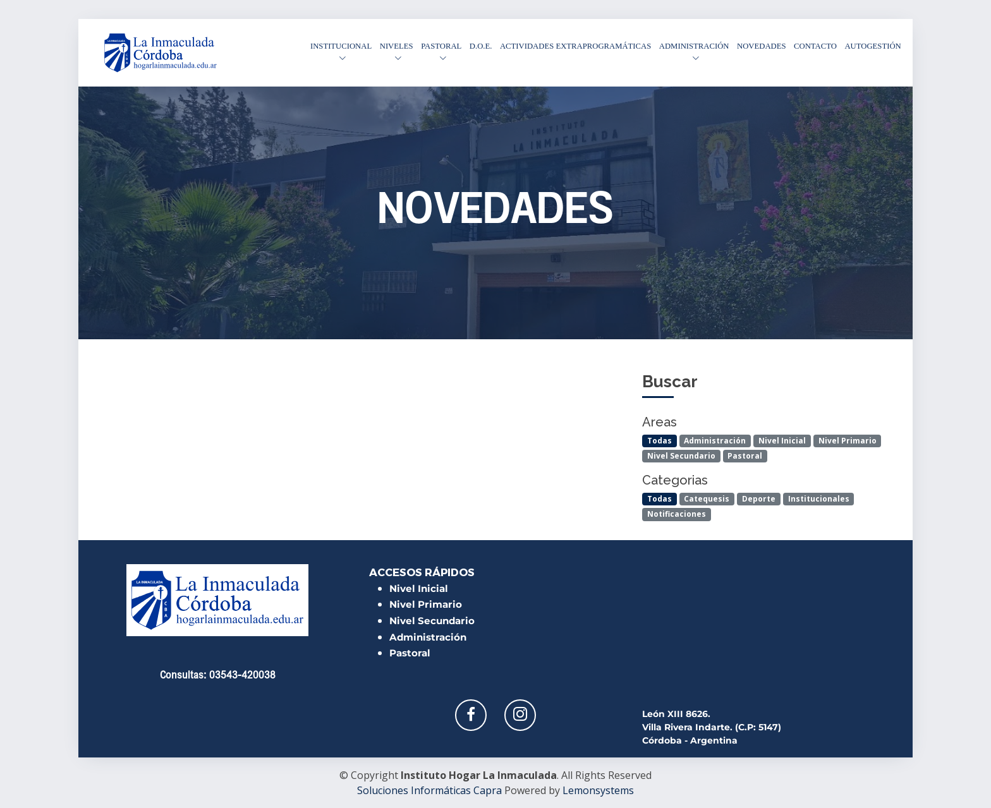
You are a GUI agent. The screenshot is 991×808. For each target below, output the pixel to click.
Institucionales (818, 498)
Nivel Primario (847, 440)
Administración (715, 440)
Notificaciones (676, 514)
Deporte (758, 498)
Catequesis (706, 498)
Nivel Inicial (782, 440)
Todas (659, 440)
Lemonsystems (598, 790)
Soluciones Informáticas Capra (429, 790)
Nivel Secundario (681, 455)
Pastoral (744, 455)
